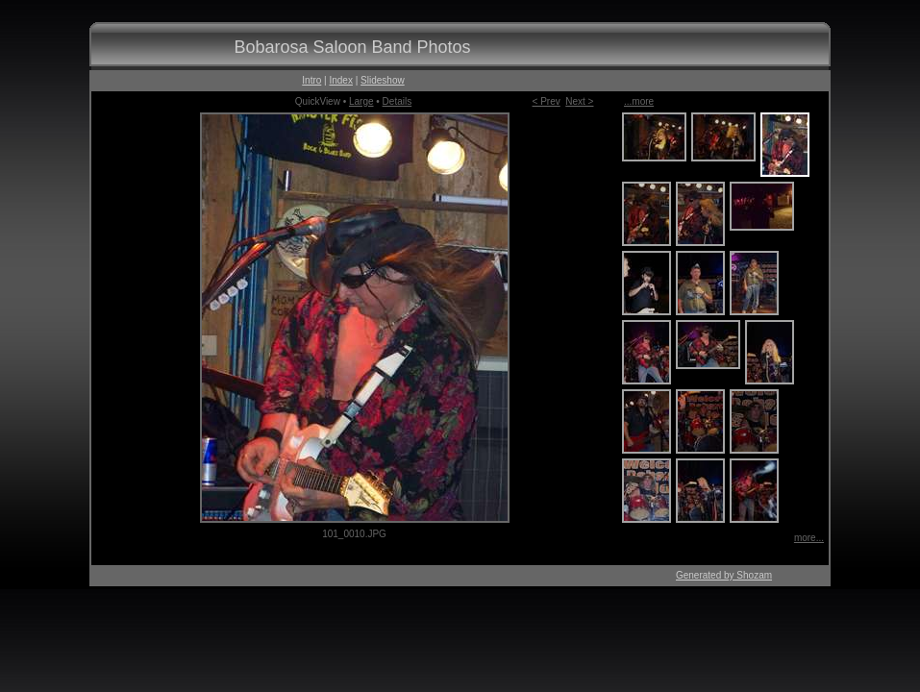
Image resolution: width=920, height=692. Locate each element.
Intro (311, 80)
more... (809, 537)
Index (340, 80)
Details (397, 101)
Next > (579, 101)
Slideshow (383, 80)
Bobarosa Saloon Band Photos (352, 47)
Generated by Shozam (724, 575)
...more (639, 101)
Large (361, 101)
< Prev (546, 101)
